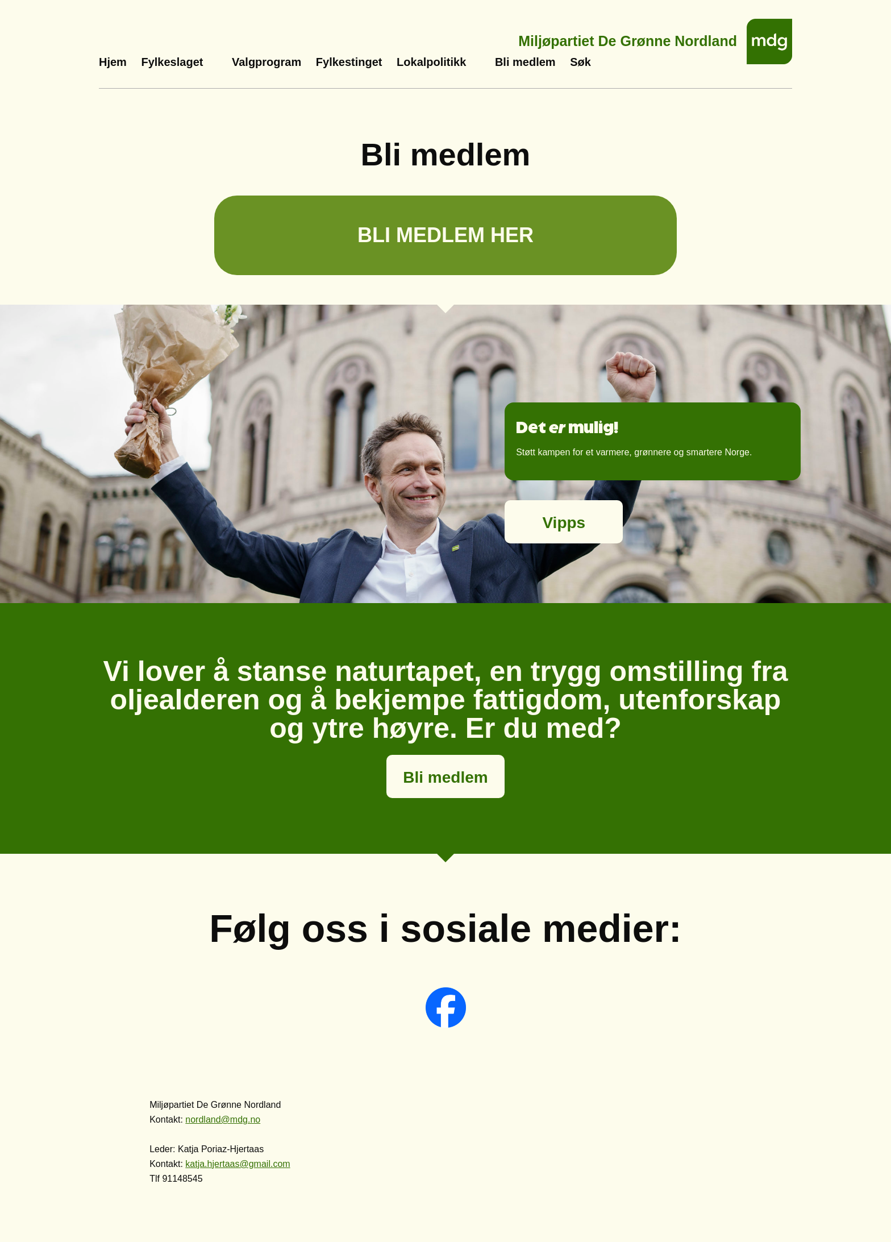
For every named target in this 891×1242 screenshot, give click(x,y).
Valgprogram (266, 62)
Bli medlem (525, 62)
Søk (580, 62)
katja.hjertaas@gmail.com (237, 1164)
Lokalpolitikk (431, 62)
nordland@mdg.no (222, 1119)
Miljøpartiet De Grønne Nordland (627, 38)
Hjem (113, 62)
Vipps (563, 522)
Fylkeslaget (172, 62)
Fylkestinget (349, 62)
